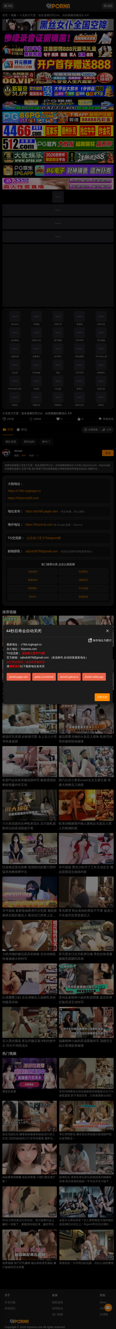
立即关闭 (102, 697)
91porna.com (29, 648)
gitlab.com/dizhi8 (44, 676)
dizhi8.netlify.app (94, 676)
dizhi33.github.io (69, 676)
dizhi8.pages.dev (18, 676)
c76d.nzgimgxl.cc (31, 644)
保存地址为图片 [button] (100, 640)
